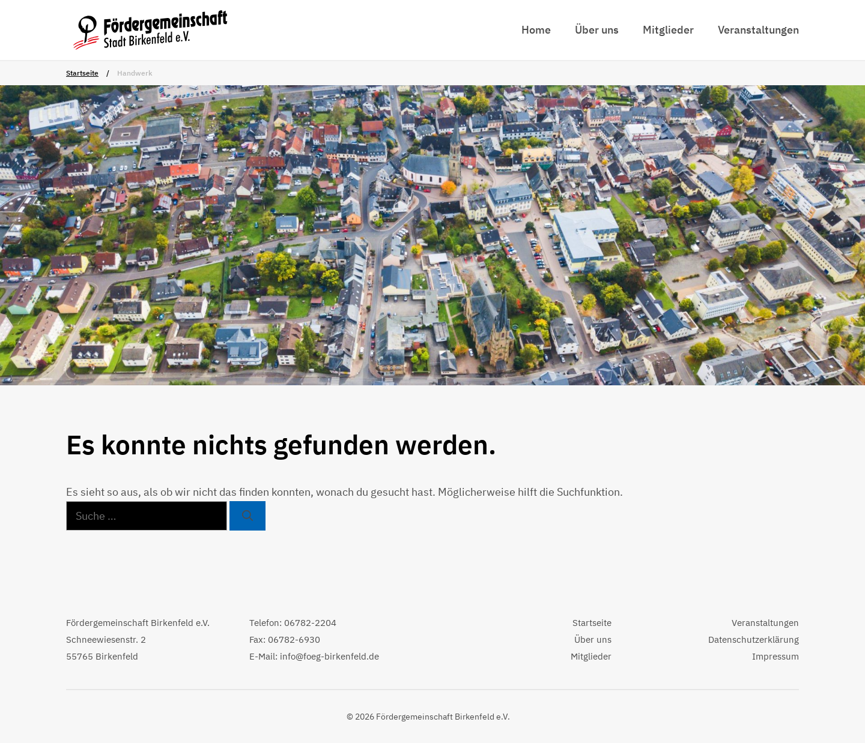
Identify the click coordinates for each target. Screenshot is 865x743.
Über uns (597, 30)
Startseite (82, 72)
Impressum (775, 656)
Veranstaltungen (758, 30)
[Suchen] (247, 516)
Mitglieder (668, 30)
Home (536, 30)
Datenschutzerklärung (753, 639)
